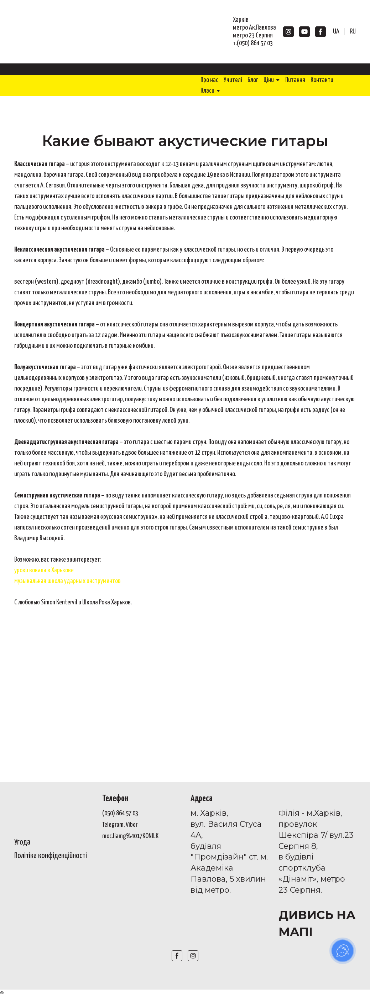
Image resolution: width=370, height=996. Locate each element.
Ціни (269, 80)
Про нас (209, 80)
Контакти (322, 80)
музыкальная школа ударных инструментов (67, 581)
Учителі (233, 80)
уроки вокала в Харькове (44, 570)
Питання (295, 80)
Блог (252, 80)
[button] (288, 31)
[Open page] (53, 809)
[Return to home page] (54, 31)
